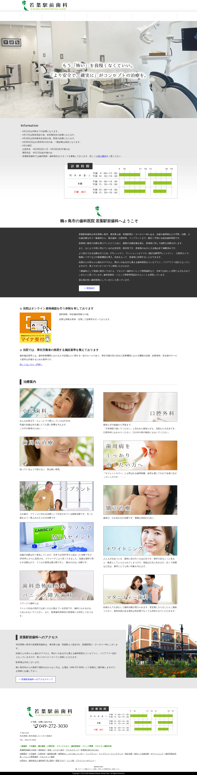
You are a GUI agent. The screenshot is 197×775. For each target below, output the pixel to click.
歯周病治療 (51, 754)
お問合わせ (143, 16)
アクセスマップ (72, 750)
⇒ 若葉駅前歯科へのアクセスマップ (36, 679)
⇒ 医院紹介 (89, 288)
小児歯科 (32, 754)
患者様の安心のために (90, 750)
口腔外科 (41, 754)
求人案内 (166, 16)
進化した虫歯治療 (141, 754)
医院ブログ (60, 761)
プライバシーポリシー (85, 761)
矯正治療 (128, 754)
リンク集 (70, 761)
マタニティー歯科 (47, 757)
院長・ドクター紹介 (76, 16)
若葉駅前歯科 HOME (28, 750)
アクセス (121, 16)
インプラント (91, 754)
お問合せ (23, 761)
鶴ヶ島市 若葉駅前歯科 (45, 6)
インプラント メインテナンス (111, 754)
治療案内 (98, 16)
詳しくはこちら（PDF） (31, 364)
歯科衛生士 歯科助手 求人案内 (41, 761)
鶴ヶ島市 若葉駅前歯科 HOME (31, 16)
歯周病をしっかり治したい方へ (71, 754)
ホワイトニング (157, 754)
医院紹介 (54, 16)
